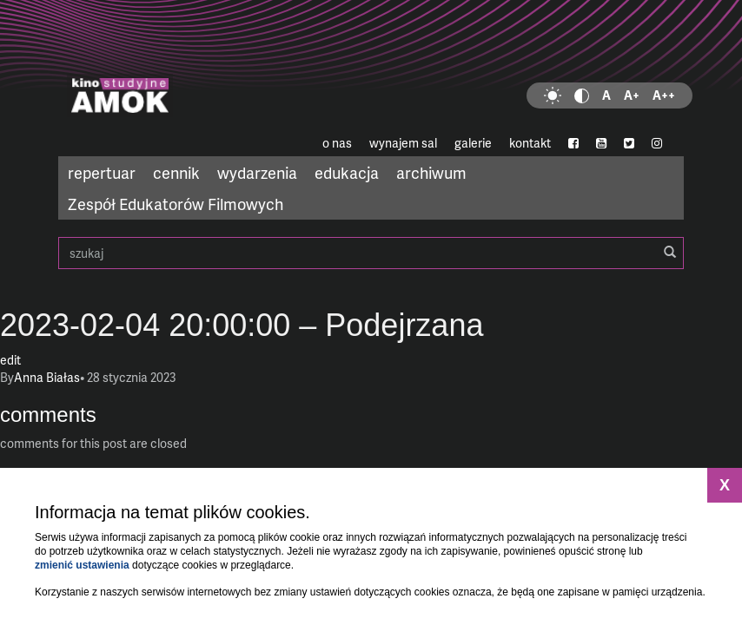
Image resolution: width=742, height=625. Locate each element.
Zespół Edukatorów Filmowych (175, 203)
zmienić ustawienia (82, 565)
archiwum (431, 172)
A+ (631, 95)
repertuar (102, 172)
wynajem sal (403, 143)
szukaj (371, 253)
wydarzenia (257, 172)
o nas (337, 143)
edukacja (347, 172)
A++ (664, 95)
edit (10, 360)
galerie (473, 143)
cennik (176, 172)
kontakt (530, 143)
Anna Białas (47, 377)
